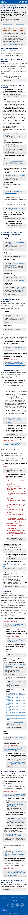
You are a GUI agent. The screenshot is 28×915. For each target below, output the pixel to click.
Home (2, 5)
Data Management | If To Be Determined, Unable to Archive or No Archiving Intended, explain (16, 820)
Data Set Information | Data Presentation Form (14, 192)
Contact (11, 897)
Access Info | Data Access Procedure (15, 738)
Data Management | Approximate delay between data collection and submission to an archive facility (14, 853)
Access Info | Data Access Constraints (15, 655)
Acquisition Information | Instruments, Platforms (14, 209)
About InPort (5, 897)
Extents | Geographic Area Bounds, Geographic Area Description (15, 176)
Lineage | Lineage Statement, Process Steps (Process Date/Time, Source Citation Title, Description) (13, 420)
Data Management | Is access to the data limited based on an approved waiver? (16, 640)
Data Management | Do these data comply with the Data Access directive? (14, 625)
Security (16, 898)
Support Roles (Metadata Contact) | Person (14, 243)
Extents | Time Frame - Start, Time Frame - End (14, 161)
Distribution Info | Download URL (15, 722)
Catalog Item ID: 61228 (10, 5)
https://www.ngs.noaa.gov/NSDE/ (14, 693)
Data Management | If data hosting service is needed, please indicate (16, 683)
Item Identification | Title (18, 96)
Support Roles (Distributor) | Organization (15, 665)
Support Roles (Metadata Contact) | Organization (14, 264)
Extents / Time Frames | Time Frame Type (14, 147)
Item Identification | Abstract (13, 134)
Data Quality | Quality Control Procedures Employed (13, 443)
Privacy (11, 898)
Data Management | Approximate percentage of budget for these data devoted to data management (15, 364)
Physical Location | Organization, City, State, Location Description (13, 836)
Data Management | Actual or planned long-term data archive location (15, 794)
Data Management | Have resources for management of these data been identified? (15, 349)
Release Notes (17, 897)
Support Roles (21, 280)
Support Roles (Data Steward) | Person (13, 316)
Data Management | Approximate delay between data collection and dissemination (13, 749)
